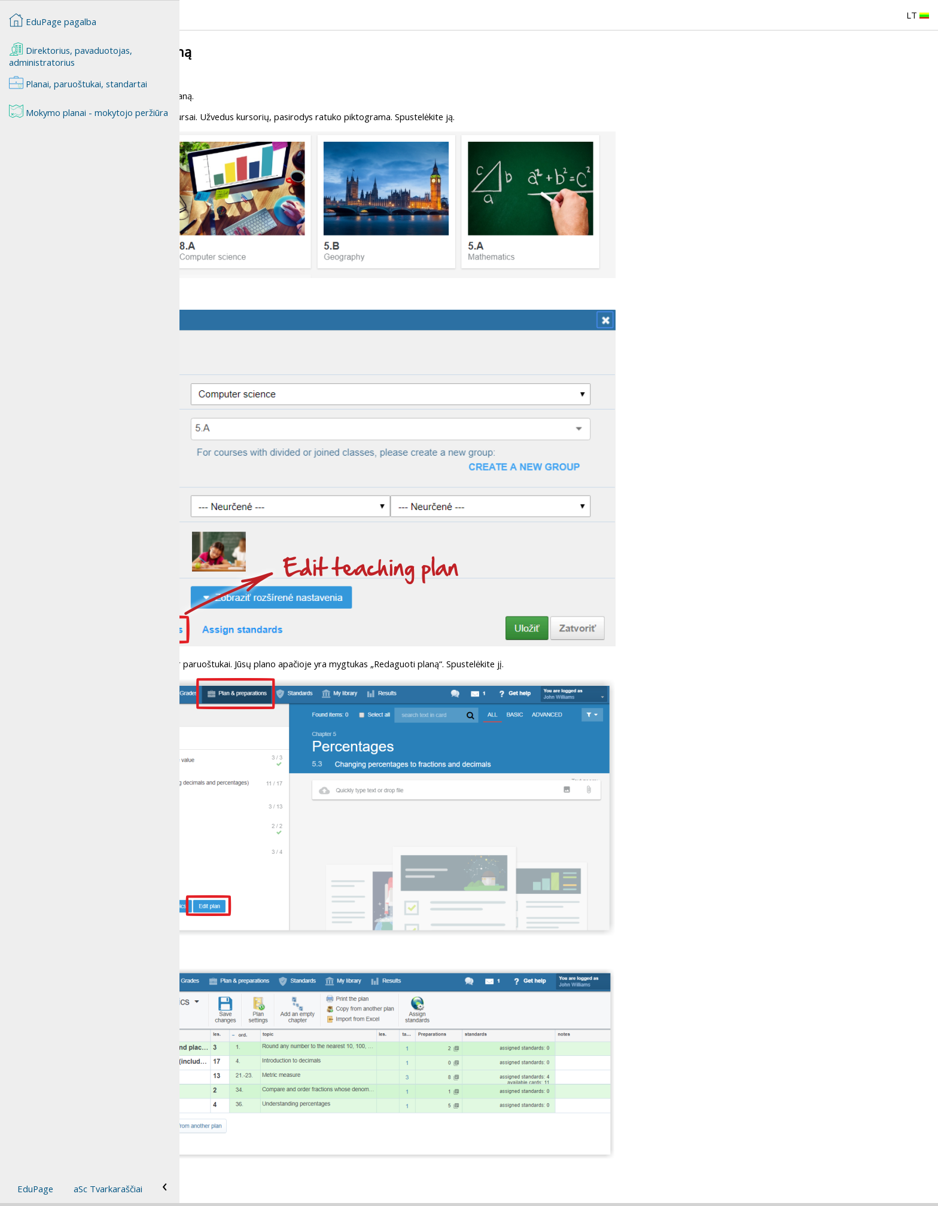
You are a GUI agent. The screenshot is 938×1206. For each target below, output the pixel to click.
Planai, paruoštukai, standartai (78, 82)
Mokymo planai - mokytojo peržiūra (88, 111)
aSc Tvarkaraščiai (108, 1189)
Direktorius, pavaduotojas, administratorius (70, 55)
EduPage (35, 1189)
